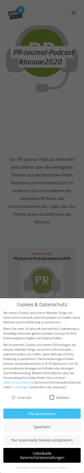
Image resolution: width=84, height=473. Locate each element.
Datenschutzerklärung (18, 382)
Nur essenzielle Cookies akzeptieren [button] (42, 440)
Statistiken (60, 397)
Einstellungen (20, 387)
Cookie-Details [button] (23, 467)
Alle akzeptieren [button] (42, 414)
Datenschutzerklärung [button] (44, 467)
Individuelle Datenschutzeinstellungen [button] (42, 455)
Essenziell (21, 397)
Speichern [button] (42, 427)
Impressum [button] (62, 467)
